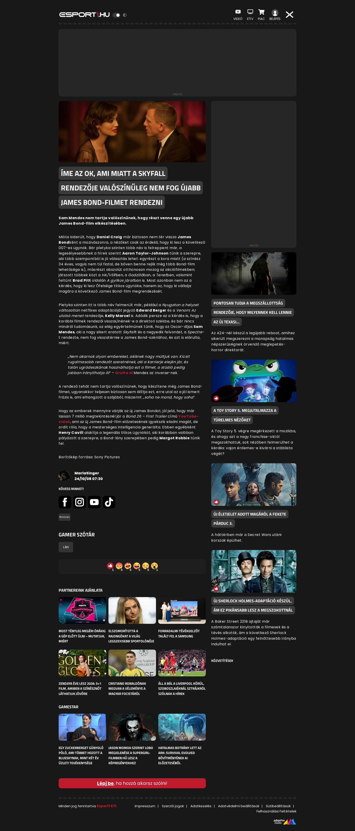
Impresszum (145, 806)
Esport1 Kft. (107, 806)
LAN (66, 547)
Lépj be (105, 783)
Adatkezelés (200, 806)
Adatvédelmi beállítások (238, 806)
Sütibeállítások (278, 806)
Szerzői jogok (173, 806)
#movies (64, 517)
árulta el (124, 372)
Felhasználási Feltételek (276, 811)
